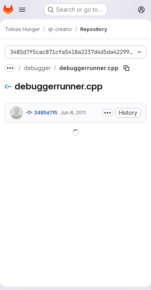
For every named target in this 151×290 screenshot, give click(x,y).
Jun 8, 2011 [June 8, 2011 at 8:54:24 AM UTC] (73, 113)
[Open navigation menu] (22, 9)
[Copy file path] (126, 68)
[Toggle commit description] (107, 112)
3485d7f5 (41, 112)
